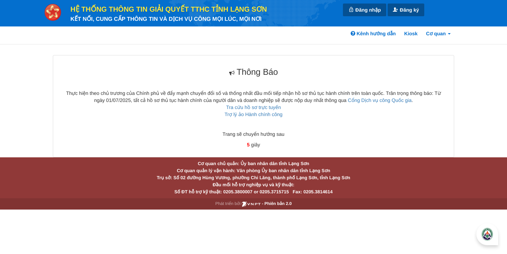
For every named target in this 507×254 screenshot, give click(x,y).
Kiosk (411, 33)
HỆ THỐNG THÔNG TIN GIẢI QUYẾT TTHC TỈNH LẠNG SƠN (168, 9)
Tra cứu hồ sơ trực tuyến (253, 107)
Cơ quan (438, 33)
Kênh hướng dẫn (373, 33)
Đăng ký (406, 10)
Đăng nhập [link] (364, 10)
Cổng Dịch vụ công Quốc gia (380, 100)
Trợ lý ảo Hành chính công (254, 114)
